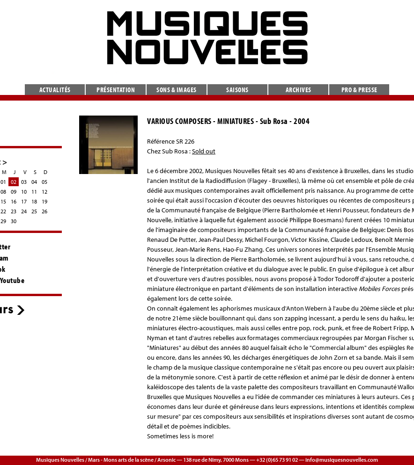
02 (13, 181)
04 (34, 181)
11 (34, 191)
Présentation (115, 89)
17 (24, 201)
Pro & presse (359, 89)
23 (13, 211)
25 (34, 211)
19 (44, 201)
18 (34, 201)
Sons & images (176, 89)
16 (13, 201)
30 (13, 221)
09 (13, 191)
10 (24, 191)
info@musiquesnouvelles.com (341, 459)
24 (24, 211)
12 (44, 191)
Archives (298, 89)
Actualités (55, 89)
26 (44, 211)
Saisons (237, 89)
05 (44, 181)
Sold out (203, 151)
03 (24, 181)
